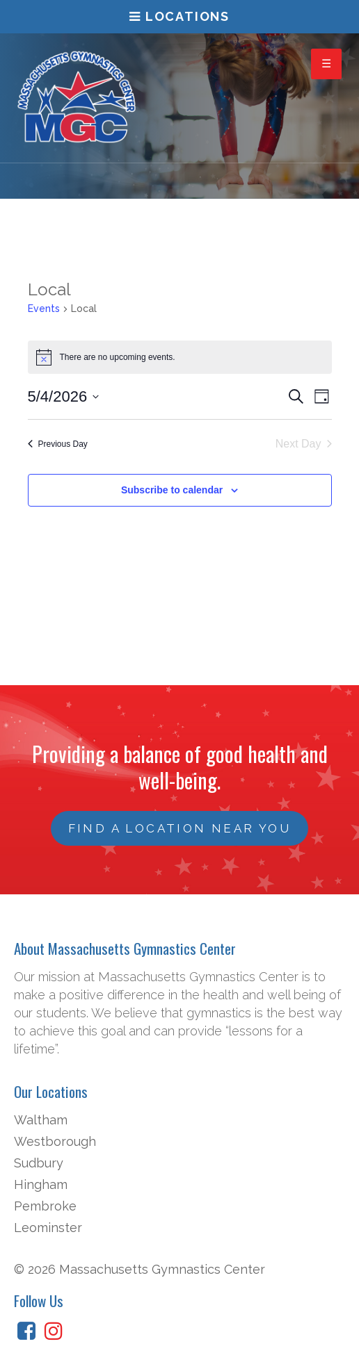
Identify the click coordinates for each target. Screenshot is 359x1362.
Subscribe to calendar (172, 489)
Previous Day (58, 444)
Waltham (40, 1120)
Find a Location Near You (180, 828)
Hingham (40, 1184)
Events (44, 308)
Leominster (48, 1227)
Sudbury (38, 1163)
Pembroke (45, 1206)
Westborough (55, 1141)
